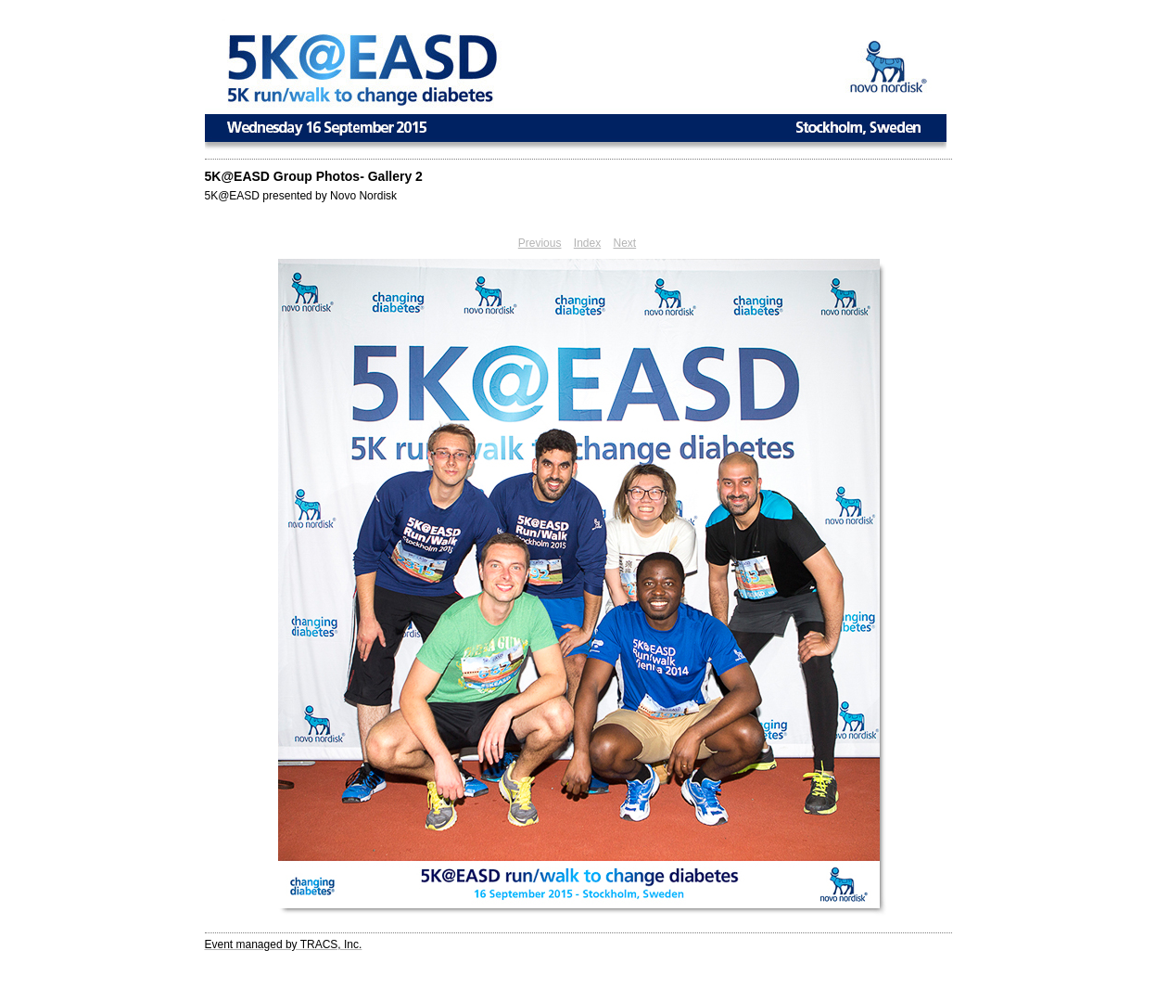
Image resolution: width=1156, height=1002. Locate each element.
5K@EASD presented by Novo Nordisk (301, 195)
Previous (540, 243)
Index (587, 243)
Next (625, 243)
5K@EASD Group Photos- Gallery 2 (314, 176)
